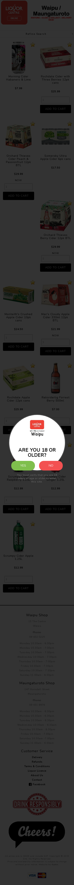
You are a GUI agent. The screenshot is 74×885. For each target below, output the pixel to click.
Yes (23, 465)
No (51, 465)
